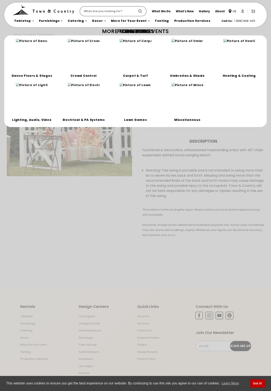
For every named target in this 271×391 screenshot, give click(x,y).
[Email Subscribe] (223, 346)
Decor (24, 338)
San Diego (86, 338)
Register (197, 105)
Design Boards (147, 352)
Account (143, 323)
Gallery (142, 345)
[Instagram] (209, 315)
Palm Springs (88, 345)
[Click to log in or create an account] (242, 11)
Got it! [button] (257, 383)
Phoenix (84, 373)
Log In (175, 105)
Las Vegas (86, 366)
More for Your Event (33, 345)
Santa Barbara (89, 352)
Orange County (89, 323)
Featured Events (148, 338)
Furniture (30, 35)
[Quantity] (241, 90)
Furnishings (28, 323)
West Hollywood (90, 330)
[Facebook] (199, 315)
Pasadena (86, 359)
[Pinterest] (229, 315)
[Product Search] (108, 11)
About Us (143, 316)
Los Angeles (87, 316)
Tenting (25, 352)
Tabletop (26, 316)
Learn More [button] (230, 383)
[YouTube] (219, 315)
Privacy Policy (146, 359)
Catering (26, 330)
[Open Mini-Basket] (252, 11)
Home (17, 35)
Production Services (34, 359)
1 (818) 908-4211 (244, 21)
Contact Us (144, 330)
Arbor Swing (46, 35)
